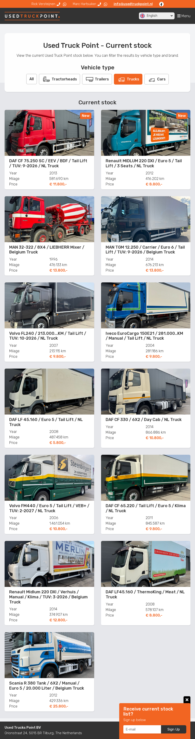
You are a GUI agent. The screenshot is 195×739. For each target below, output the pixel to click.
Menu (183, 16)
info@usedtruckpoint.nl (133, 4)
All (31, 79)
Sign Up (173, 729)
